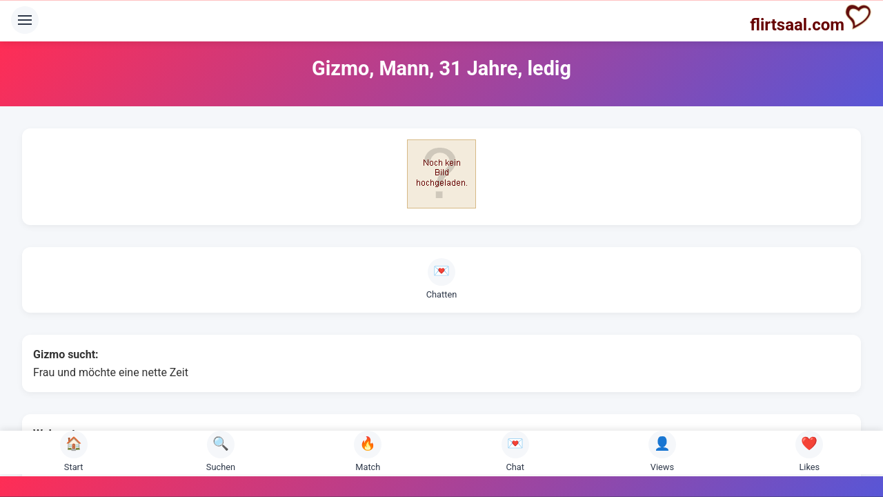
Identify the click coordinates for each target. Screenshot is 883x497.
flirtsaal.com (811, 19)
